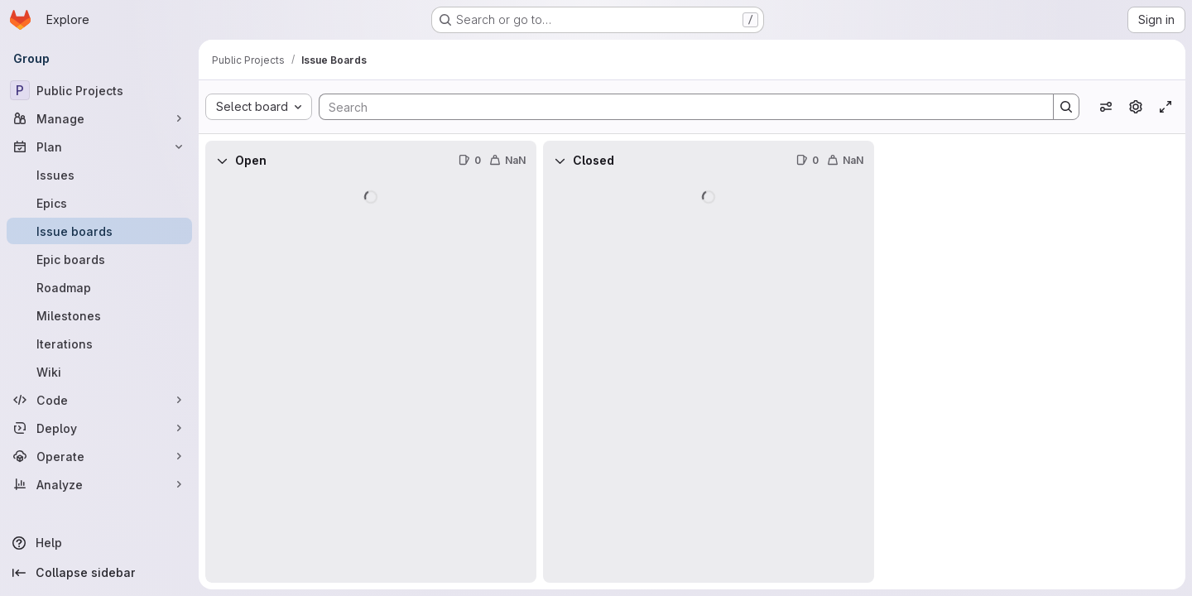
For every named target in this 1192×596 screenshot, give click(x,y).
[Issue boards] (99, 231)
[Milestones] (99, 315)
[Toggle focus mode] (1165, 107)
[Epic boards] (99, 259)
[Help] (99, 543)
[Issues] (99, 174)
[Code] (99, 400)
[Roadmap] (99, 287)
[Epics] (99, 203)
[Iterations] (99, 343)
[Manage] (99, 118)
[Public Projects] (99, 90)
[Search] (678, 107)
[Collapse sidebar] (99, 573)
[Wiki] (99, 371)
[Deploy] (99, 428)
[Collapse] (222, 161)
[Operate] (99, 456)
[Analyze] (99, 484)
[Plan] (99, 146)
